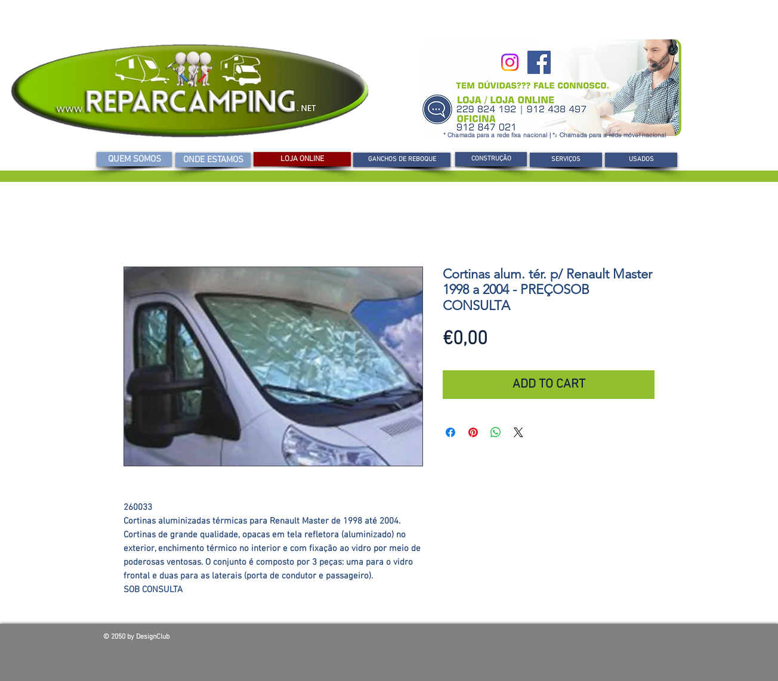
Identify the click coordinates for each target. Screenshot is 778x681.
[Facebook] (539, 62)
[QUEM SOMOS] (134, 159)
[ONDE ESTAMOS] (213, 160)
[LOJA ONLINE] (302, 159)
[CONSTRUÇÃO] (491, 159)
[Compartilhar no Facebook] (450, 432)
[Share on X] (518, 432)
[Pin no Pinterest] (473, 432)
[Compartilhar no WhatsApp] (496, 432)
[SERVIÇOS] (566, 160)
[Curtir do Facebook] (588, 640)
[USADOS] (641, 160)
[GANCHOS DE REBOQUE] (401, 160)
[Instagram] (509, 62)
